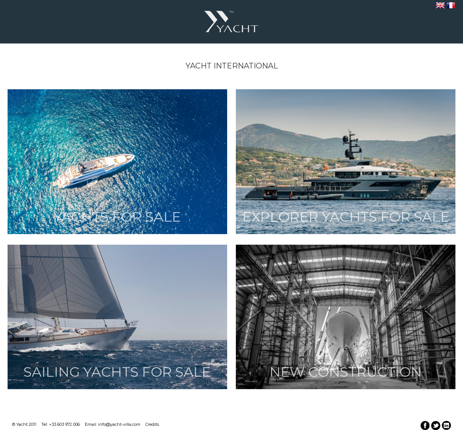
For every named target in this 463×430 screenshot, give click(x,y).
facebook (425, 425)
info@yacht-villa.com (119, 424)
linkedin (446, 425)
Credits (152, 424)
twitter (435, 425)
